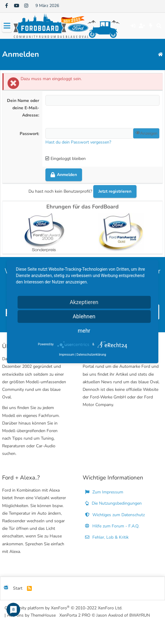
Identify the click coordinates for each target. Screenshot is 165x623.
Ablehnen (84, 316)
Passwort (29, 134)
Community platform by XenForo (63, 607)
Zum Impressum (104, 492)
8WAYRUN (139, 615)
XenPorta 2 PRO (75, 615)
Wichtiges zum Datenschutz (115, 515)
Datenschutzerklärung (91, 354)
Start (17, 588)
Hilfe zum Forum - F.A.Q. (112, 526)
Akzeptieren (84, 302)
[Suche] (159, 26)
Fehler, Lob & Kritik (107, 537)
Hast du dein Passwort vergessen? (78, 142)
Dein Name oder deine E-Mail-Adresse (23, 108)
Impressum (66, 354)
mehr (84, 330)
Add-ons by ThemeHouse (31, 615)
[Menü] (7, 25)
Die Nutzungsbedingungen (113, 503)
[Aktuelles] (151, 26)
